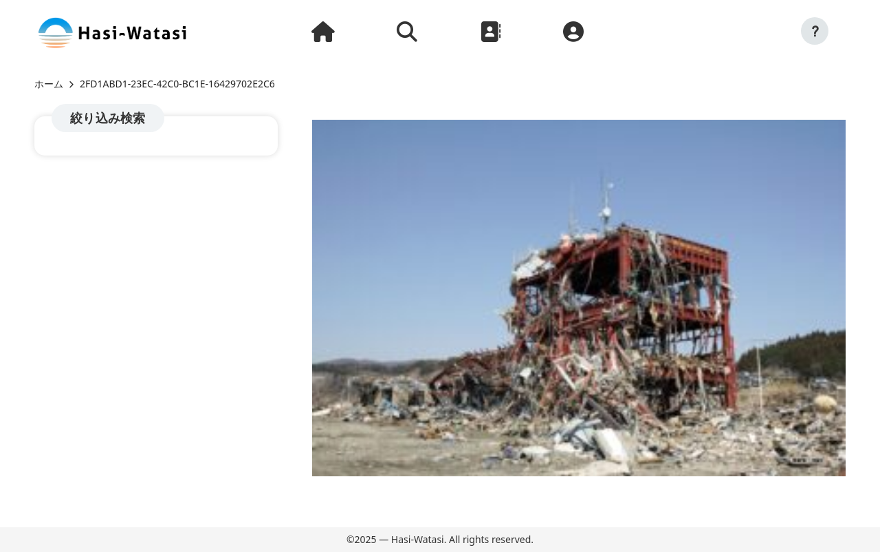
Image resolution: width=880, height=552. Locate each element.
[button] (814, 31)
